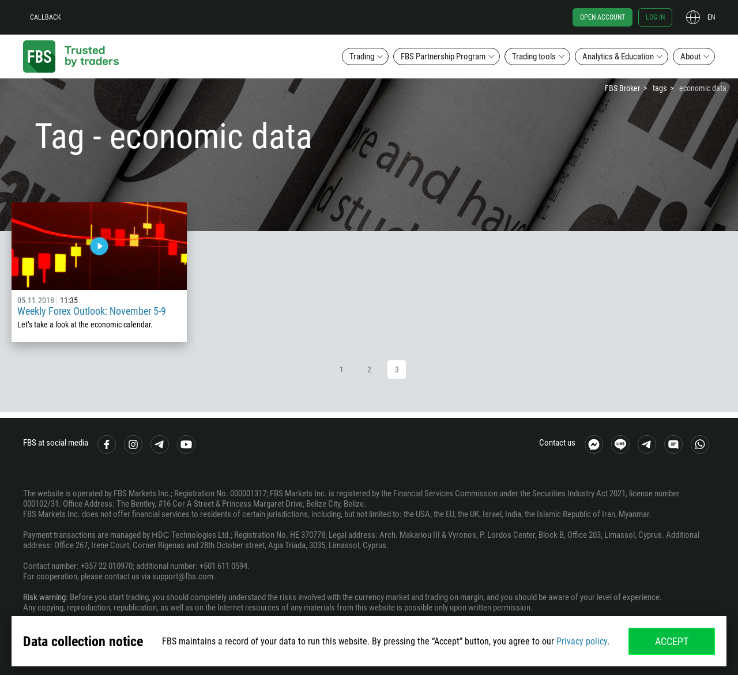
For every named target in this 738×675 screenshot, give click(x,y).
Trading (361, 56)
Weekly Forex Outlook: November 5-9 (91, 311)
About (690, 56)
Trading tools (534, 56)
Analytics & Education (618, 56)
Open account (602, 17)
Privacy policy (581, 641)
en (711, 17)
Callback (45, 17)
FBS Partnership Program (443, 56)
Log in (655, 17)
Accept (671, 641)
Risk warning (44, 597)
